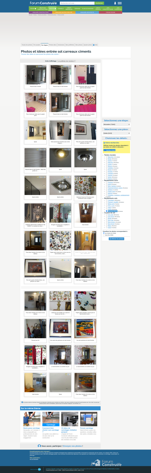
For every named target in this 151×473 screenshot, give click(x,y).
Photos (51, 8)
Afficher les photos (116, 239)
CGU (87, 469)
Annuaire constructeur (40, 12)
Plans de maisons (87, 8)
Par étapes (44, 45)
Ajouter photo (88, 45)
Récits (43, 8)
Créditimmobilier (69, 8)
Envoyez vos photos (72, 446)
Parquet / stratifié (113, 202)
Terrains (77, 8)
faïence (110, 193)
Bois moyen (111, 222)
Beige (109, 159)
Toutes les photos (27, 45)
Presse (92, 469)
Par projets (37, 45)
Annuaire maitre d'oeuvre (63, 12)
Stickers (110, 189)
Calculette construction (79, 469)
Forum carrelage (86, 428)
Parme (110, 179)
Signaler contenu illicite (57, 469)
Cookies (117, 469)
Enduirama (61, 45)
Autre (109, 184)
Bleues (110, 166)
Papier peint (111, 191)
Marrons (110, 162)
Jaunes (110, 175)
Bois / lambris (112, 186)
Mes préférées (70, 45)
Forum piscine (110, 12)
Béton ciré (111, 204)
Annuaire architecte (87, 12)
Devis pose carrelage (31, 428)
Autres (110, 209)
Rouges (110, 171)
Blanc (109, 225)
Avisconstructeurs (108, 8)
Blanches (111, 157)
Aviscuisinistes (118, 8)
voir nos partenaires (34, 459)
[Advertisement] (75, 29)
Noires (110, 160)
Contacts (48, 469)
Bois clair (110, 220)
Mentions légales (68, 469)
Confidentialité (110, 469)
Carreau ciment (112, 211)
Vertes (110, 164)
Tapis (109, 207)
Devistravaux (98, 8)
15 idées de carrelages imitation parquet (69, 430)
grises (110, 177)
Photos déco (53, 45)
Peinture (110, 182)
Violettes (110, 168)
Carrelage (111, 200)
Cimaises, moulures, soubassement (118, 195)
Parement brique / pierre (115, 188)
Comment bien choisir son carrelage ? (50, 430)
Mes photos (78, 45)
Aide (95, 45)
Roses (110, 169)
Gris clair (110, 215)
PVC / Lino (111, 205)
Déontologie (97, 469)
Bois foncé (111, 224)
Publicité (104, 469)
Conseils (61, 8)
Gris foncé (111, 216)
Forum (32, 8)
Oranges (110, 173)
